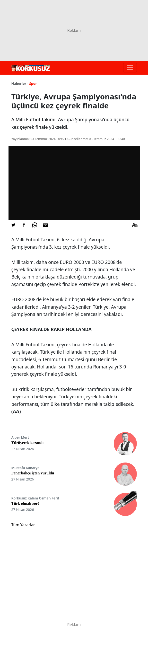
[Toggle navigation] (130, 67)
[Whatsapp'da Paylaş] (35, 225)
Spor (33, 83)
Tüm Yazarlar (23, 524)
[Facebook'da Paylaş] (24, 225)
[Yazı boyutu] (135, 225)
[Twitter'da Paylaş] (13, 225)
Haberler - (19, 83)
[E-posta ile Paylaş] (45, 225)
